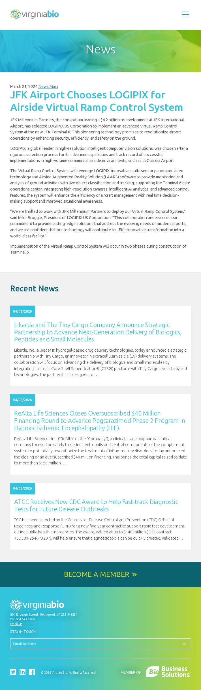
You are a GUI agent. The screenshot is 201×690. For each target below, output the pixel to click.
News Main (48, 86)
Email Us (16, 624)
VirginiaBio (34, 15)
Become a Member (96, 574)
